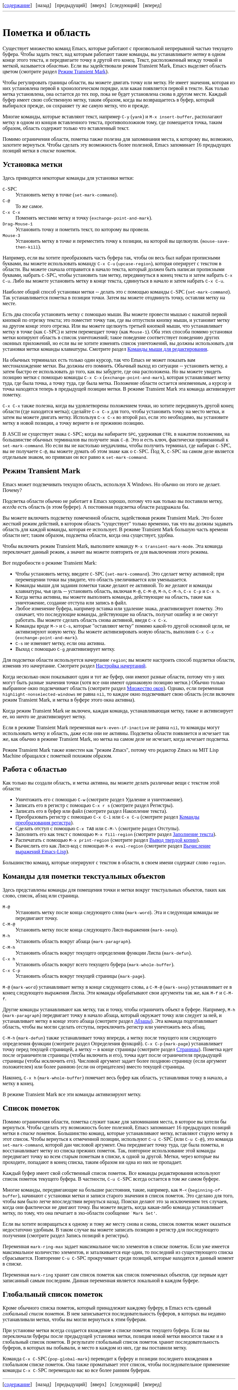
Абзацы (142, 1021)
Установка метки (32, 164)
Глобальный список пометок (53, 1294)
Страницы (187, 1049)
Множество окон (145, 688)
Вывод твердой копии (173, 840)
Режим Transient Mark (82, 71)
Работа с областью (35, 769)
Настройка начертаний (120, 665)
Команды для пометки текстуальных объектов (84, 876)
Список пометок (31, 1108)
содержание (17, 5)
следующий (125, 5)
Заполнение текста (193, 834)
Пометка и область (46, 32)
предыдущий (71, 5)
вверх (98, 5)
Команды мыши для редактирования (167, 349)
